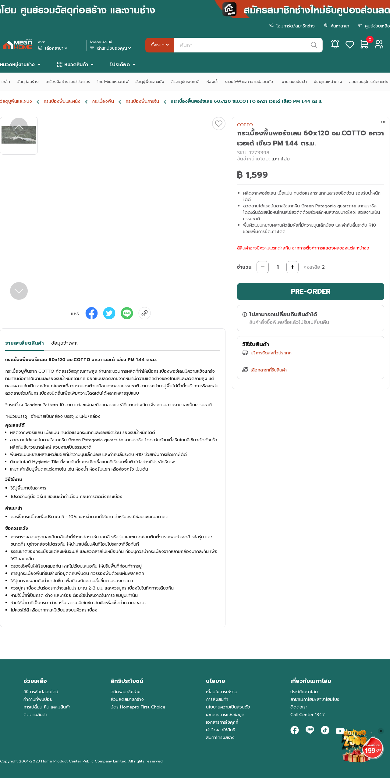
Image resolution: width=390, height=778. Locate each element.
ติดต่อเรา (298, 707)
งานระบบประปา (294, 81)
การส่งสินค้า (217, 699)
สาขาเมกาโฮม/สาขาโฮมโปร (314, 699)
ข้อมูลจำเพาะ (64, 343)
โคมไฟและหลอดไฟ (113, 81)
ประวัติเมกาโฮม (304, 692)
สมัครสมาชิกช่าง (125, 692)
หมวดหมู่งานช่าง (17, 64)
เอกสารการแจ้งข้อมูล (225, 715)
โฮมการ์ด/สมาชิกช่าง (292, 26)
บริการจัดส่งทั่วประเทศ (271, 353)
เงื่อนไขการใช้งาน (221, 692)
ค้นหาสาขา (336, 26)
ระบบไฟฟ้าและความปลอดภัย (250, 81)
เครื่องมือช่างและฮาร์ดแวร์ (68, 81)
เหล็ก (6, 81)
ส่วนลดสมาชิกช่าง (127, 699)
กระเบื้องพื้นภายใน (142, 101)
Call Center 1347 (307, 715)
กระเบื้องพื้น (103, 101)
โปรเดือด (120, 64)
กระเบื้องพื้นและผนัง (62, 101)
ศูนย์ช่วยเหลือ (374, 26)
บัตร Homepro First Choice (138, 707)
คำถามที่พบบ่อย (37, 699)
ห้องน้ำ (212, 81)
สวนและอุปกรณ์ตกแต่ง (368, 81)
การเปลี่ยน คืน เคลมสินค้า (46, 707)
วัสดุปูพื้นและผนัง (149, 81)
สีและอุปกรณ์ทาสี (185, 81)
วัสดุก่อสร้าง (28, 81)
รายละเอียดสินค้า (24, 343)
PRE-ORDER (311, 291)
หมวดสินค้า (76, 64)
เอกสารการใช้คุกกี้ (222, 722)
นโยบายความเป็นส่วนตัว (228, 707)
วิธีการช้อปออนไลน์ (40, 692)
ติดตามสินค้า (35, 715)
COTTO (245, 125)
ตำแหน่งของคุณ (111, 48)
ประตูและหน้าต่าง (328, 81)
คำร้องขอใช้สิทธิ (220, 730)
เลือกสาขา (53, 48)
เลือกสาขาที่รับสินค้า (269, 370)
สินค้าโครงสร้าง (220, 737)
